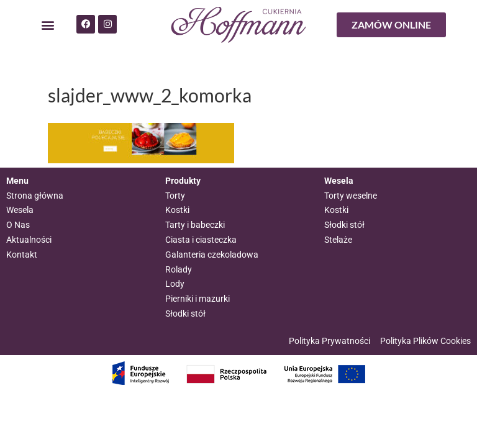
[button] (47, 25)
